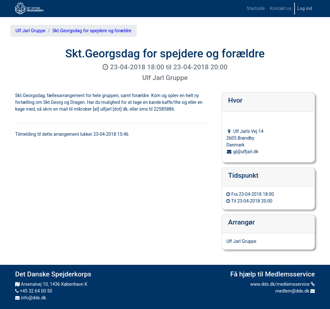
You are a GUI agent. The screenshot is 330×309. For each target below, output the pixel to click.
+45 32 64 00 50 (33, 291)
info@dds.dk (30, 297)
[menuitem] (255, 9)
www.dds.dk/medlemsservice (282, 284)
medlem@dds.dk (295, 291)
